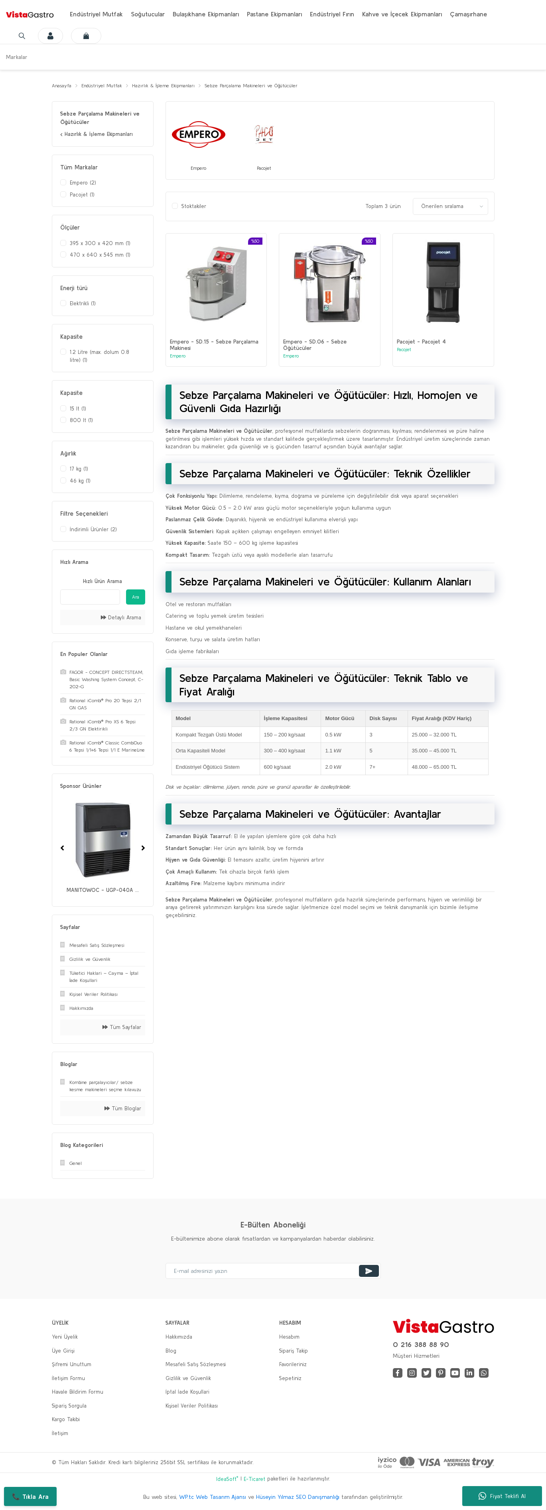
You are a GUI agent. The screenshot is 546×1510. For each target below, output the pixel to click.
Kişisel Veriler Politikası (192, 1406)
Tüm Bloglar (122, 1109)
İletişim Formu (68, 1379)
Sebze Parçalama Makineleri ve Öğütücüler (268, 86)
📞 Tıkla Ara (30, 1496)
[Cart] (83, 36)
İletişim (60, 1434)
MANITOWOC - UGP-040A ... (103, 891)
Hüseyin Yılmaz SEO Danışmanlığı (297, 1497)
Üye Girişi (63, 1351)
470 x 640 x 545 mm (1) (100, 256)
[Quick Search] (90, 597)
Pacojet (404, 350)
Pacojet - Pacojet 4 (421, 343)
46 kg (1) (80, 481)
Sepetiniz (290, 1379)
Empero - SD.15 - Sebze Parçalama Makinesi (214, 346)
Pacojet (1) (82, 195)
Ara (135, 597)
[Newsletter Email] (273, 1272)
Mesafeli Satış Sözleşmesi (196, 1365)
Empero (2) (83, 184)
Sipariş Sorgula (69, 1406)
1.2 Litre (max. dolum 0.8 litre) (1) (99, 357)
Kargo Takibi (66, 1420)
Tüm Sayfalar (121, 1028)
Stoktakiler (193, 207)
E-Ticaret (254, 1480)
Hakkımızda (179, 1338)
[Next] (143, 848)
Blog (171, 1351)
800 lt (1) (81, 421)
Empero (177, 356)
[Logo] (30, 14)
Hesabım (289, 1338)
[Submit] (369, 1272)
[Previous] (62, 848)
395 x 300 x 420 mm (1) (100, 244)
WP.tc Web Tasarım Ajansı (212, 1497)
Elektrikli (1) (83, 304)
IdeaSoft (227, 1479)
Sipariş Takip (293, 1351)
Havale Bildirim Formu (77, 1393)
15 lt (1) (78, 409)
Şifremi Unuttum (71, 1365)
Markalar (17, 57)
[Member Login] (45, 36)
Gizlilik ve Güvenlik (188, 1379)
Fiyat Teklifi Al (502, 1496)
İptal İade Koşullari (187, 1393)
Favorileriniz (293, 1365)
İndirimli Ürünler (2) (93, 530)
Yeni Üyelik (65, 1338)
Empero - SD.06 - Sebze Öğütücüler (315, 346)
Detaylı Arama (121, 618)
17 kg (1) (79, 470)
